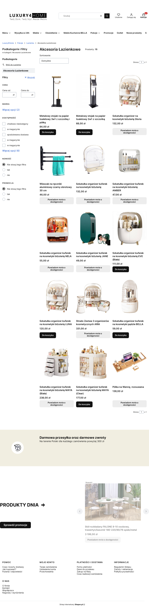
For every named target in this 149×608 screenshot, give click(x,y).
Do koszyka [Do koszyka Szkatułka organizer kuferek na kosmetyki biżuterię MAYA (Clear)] (84, 404)
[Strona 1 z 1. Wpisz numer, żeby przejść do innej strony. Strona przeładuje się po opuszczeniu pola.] (141, 62)
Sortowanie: (45, 55)
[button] (107, 15)
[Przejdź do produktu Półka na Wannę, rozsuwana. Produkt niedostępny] (129, 362)
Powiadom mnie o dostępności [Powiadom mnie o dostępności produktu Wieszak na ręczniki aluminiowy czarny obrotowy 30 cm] (56, 200)
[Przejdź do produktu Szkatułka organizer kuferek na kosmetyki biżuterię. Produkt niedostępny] (93, 159)
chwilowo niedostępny (17, 124)
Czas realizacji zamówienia (89, 574)
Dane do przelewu (85, 569)
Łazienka (30, 43)
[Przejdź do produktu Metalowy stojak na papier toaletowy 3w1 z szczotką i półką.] (57, 91)
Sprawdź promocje (15, 524)
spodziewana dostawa (18, 134)
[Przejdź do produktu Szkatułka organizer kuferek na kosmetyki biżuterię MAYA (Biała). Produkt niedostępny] (57, 362)
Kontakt (6, 588)
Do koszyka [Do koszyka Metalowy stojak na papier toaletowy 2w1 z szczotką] (84, 132)
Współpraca (8, 590)
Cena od (6, 90)
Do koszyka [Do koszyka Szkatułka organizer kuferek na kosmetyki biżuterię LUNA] (48, 335)
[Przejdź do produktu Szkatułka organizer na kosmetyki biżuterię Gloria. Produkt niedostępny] (129, 91)
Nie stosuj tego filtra (16, 164)
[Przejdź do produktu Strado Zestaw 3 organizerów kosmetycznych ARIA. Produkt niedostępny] (93, 296)
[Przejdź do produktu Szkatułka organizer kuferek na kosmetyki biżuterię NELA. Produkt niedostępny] (57, 228)
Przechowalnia (46, 571)
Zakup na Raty (84, 571)
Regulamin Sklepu (122, 567)
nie (8, 175)
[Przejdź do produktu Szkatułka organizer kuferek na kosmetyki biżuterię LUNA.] (57, 296)
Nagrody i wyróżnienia (13, 592)
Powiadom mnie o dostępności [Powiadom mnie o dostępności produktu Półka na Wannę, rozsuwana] (130, 403)
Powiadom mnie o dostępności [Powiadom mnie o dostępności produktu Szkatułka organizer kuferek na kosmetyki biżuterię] (93, 200)
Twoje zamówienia (48, 567)
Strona (136, 62)
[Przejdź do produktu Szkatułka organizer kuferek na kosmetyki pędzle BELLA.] (129, 296)
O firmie (6, 585)
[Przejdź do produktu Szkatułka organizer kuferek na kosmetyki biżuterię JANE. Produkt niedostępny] (93, 228)
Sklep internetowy (71, 604)
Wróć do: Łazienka (11, 64)
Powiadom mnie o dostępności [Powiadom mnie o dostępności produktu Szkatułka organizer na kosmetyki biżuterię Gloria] (130, 131)
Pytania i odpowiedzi (12, 571)
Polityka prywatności (124, 571)
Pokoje (20, 43)
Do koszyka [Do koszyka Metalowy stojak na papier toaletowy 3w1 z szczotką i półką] (48, 132)
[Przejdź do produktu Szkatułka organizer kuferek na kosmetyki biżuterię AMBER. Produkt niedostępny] (129, 159)
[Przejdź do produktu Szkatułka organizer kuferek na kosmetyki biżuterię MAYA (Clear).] (93, 362)
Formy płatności (84, 567)
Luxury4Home (8, 43)
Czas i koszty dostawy (13, 567)
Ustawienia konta (48, 569)
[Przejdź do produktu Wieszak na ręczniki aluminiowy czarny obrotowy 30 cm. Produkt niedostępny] (57, 159)
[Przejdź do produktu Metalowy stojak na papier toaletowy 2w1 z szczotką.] (93, 91)
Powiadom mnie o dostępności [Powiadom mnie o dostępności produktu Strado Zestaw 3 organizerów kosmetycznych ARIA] (93, 334)
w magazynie (13, 129)
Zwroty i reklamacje (123, 569)
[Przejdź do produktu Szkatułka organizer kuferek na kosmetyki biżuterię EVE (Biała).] (129, 228)
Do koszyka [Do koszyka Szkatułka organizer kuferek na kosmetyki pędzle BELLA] (120, 335)
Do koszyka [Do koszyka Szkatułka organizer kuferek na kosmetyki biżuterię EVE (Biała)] (120, 269)
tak (8, 170)
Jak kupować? (9, 569)
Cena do (25, 90)
